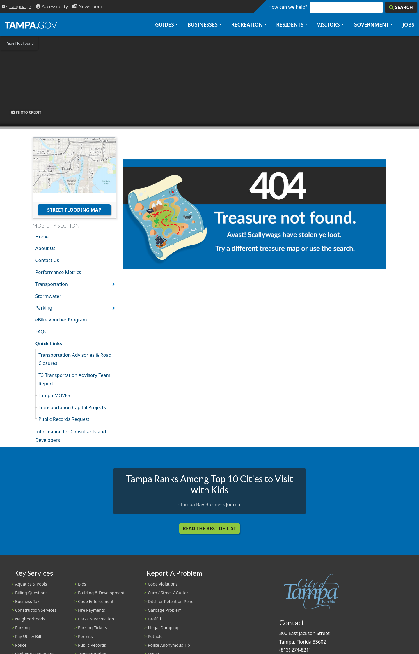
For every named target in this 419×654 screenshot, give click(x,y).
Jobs (408, 24)
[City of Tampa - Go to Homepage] (31, 24)
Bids (82, 584)
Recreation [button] (246, 24)
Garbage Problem (165, 610)
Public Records (92, 645)
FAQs (41, 331)
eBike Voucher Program (61, 320)
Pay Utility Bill (28, 636)
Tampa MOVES (54, 395)
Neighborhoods (30, 619)
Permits (85, 636)
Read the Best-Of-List (209, 528)
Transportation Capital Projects (72, 407)
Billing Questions (31, 592)
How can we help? (287, 7)
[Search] (401, 7)
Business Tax (27, 601)
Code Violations (162, 584)
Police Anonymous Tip (169, 645)
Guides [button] (164, 24)
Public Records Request (63, 419)
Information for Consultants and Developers (70, 435)
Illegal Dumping (163, 627)
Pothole (155, 636)
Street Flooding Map (74, 210)
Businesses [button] (202, 24)
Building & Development (101, 592)
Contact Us (47, 260)
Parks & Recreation (96, 619)
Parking (43, 308)
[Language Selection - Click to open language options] (16, 6)
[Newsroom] (87, 6)
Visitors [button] (328, 24)
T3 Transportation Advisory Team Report (74, 379)
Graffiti (154, 619)
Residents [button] (289, 24)
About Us (45, 248)
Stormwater (48, 296)
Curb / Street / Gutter (168, 592)
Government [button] (371, 24)
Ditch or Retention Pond (171, 601)
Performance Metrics (58, 272)
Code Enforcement (95, 601)
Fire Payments (91, 610)
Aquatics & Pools (31, 584)
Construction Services (35, 610)
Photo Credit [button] (26, 112)
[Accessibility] (51, 6)
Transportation (51, 284)
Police (20, 645)
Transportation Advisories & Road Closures (74, 359)
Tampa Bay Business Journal (211, 504)
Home (42, 236)
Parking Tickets (92, 627)
